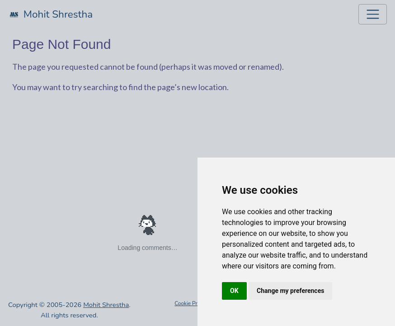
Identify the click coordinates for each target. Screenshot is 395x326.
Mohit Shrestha (106, 304)
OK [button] (234, 290)
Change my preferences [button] (290, 290)
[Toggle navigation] (372, 14)
